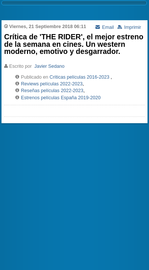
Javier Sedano (49, 66)
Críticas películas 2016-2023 (79, 77)
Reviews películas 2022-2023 (52, 84)
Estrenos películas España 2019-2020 (61, 97)
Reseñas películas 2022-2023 (52, 90)
